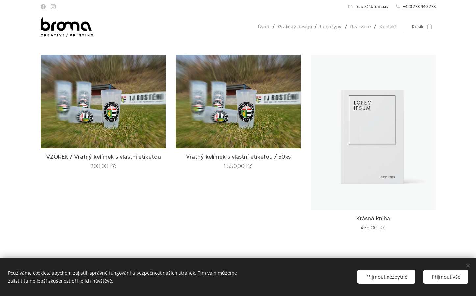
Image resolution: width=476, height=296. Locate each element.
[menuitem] (264, 26)
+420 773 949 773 (419, 6)
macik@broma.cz (372, 6)
